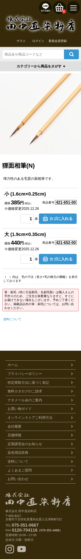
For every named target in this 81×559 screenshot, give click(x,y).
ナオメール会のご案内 (25, 400)
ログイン (38, 41)
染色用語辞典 (18, 452)
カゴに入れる (61, 219)
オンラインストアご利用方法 (30, 417)
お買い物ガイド (20, 409)
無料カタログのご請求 (25, 391)
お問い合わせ (18, 479)
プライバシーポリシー (25, 374)
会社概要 (14, 426)
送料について (12, 319)
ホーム (13, 365)
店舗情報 (14, 435)
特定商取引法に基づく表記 (28, 382)
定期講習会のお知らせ (25, 444)
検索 (71, 54)
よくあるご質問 (20, 470)
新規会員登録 (58, 41)
